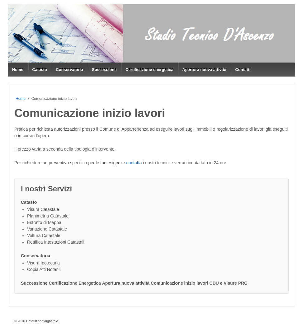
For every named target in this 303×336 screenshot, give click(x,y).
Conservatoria (69, 69)
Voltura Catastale (43, 235)
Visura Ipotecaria (43, 262)
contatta (134, 162)
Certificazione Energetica (75, 283)
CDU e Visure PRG (228, 283)
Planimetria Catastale (48, 215)
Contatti (242, 69)
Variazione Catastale (47, 228)
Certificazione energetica (149, 69)
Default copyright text (41, 321)
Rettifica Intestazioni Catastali (55, 242)
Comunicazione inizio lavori (179, 283)
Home (17, 69)
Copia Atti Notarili (43, 269)
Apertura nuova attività (204, 69)
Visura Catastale (43, 209)
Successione (104, 69)
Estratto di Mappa (44, 222)
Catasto (39, 69)
